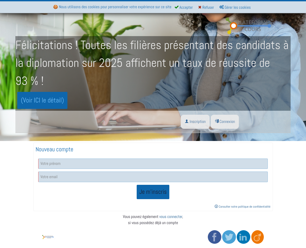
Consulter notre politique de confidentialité (242, 206)
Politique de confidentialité (135, 234)
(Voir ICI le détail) (42, 100)
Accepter (184, 7)
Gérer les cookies (235, 7)
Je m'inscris (153, 192)
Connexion (225, 121)
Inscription (195, 121)
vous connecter (170, 216)
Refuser (206, 7)
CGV (118, 228)
